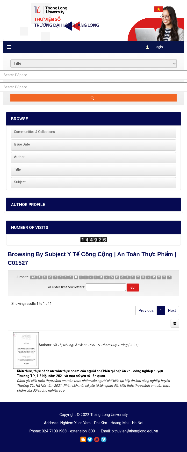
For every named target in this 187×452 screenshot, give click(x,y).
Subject (20, 182)
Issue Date (22, 144)
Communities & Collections (34, 132)
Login (156, 47)
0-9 (33, 277)
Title (17, 169)
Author (19, 157)
